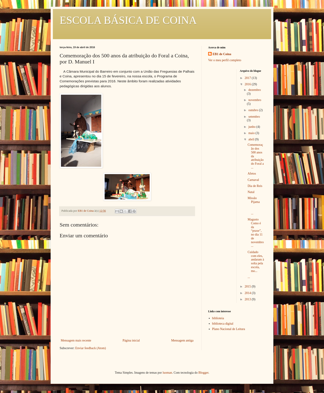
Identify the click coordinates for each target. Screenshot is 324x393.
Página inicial (131, 340)
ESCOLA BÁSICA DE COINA (128, 20)
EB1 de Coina (222, 54)
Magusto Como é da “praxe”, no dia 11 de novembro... (256, 233)
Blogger (203, 372)
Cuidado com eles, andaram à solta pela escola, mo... (256, 261)
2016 (248, 84)
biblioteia (218, 318)
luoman (167, 372)
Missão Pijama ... (256, 205)
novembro (254, 100)
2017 (248, 78)
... (249, 277)
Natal (251, 192)
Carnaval (253, 180)
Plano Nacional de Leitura (228, 329)
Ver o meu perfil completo (224, 60)
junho (252, 126)
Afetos (252, 173)
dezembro (254, 90)
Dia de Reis (255, 186)
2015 (248, 286)
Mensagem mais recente (76, 340)
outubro (253, 110)
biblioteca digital (222, 323)
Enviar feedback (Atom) (90, 348)
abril (251, 139)
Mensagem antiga (182, 340)
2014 (248, 293)
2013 (248, 299)
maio (252, 133)
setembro (254, 116)
